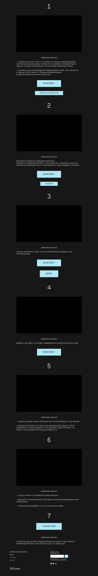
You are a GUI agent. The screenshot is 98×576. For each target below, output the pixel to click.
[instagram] (51, 563)
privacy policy (13, 557)
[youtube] (53, 563)
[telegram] (56, 563)
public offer (12, 560)
